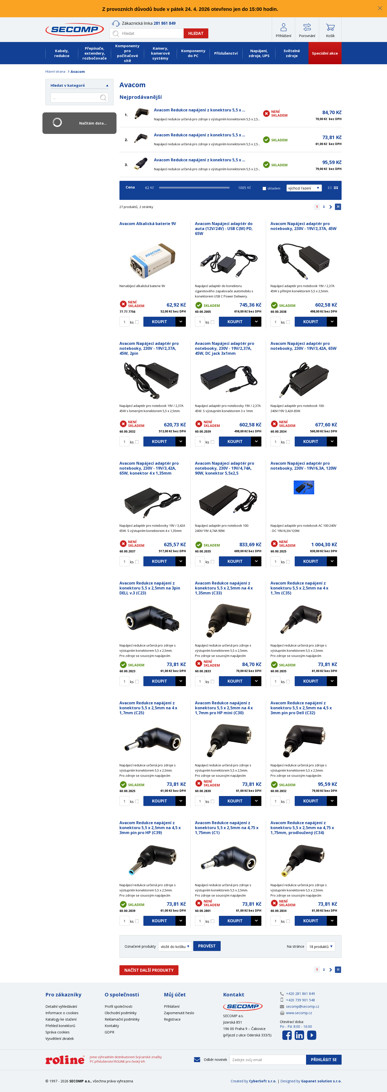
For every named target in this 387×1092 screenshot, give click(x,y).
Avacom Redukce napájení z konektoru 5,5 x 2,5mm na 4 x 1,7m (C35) (299, 588)
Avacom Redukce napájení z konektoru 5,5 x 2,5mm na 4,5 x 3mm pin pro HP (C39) (150, 827)
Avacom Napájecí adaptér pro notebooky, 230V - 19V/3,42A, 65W (303, 346)
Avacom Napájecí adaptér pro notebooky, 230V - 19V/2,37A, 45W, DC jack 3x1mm (224, 348)
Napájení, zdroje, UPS (259, 53)
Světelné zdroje (292, 53)
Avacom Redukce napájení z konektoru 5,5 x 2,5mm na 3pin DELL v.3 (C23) (149, 588)
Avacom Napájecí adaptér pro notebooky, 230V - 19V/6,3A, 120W (303, 466)
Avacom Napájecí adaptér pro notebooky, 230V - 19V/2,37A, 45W (303, 226)
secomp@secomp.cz (302, 1006)
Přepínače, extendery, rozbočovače (94, 53)
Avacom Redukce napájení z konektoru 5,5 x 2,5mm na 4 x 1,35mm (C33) (224, 588)
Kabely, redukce (61, 53)
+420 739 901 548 (300, 1000)
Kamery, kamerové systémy (160, 53)
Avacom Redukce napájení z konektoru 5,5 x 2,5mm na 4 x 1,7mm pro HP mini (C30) (224, 707)
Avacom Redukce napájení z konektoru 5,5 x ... (199, 110)
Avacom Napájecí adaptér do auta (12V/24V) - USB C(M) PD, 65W (224, 228)
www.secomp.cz (299, 1012)
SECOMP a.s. (76, 29)
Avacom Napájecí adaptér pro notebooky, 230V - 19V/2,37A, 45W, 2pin (149, 348)
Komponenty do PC (193, 53)
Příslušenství (226, 53)
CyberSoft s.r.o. (262, 1081)
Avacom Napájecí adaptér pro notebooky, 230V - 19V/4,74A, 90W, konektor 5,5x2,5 (224, 468)
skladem (274, 188)
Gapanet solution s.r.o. (321, 1081)
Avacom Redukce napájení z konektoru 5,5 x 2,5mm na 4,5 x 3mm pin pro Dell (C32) (301, 707)
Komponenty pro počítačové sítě (127, 53)
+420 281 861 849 (300, 993)
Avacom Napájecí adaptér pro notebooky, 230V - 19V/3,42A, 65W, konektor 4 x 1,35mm (149, 468)
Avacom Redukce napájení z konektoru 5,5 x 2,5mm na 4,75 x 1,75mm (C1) (226, 827)
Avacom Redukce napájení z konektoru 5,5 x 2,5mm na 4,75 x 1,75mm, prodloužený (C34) (302, 827)
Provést (207, 946)
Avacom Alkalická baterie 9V (147, 223)
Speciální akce (325, 53)
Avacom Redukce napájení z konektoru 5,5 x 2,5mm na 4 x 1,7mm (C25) (148, 707)
